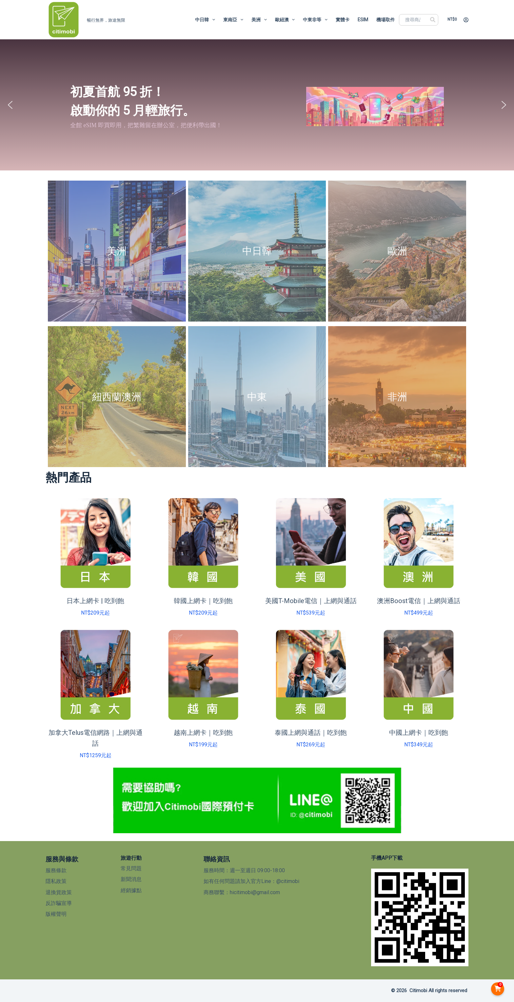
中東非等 (316, 20)
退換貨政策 (59, 892)
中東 (257, 397)
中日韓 (206, 20)
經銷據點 (131, 890)
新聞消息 (131, 879)
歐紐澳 (286, 20)
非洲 (397, 397)
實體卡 (342, 19)
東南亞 (234, 20)
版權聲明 (56, 914)
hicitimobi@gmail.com (255, 892)
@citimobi (287, 881)
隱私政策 (56, 881)
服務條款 (56, 870)
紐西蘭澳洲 (116, 397)
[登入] (466, 19)
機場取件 (385, 19)
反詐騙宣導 (59, 903)
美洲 (260, 20)
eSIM (363, 19)
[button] (10, 105)
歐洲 (397, 251)
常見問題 (131, 868)
